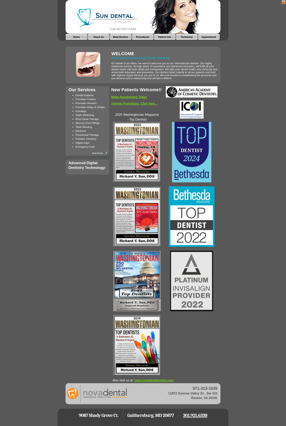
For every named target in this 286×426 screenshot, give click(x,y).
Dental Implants (84, 95)
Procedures (142, 37)
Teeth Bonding (83, 126)
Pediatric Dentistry (85, 138)
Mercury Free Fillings (87, 123)
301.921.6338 (195, 415)
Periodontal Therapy (87, 134)
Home (76, 37)
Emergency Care (85, 146)
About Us (98, 37)
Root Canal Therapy (87, 119)
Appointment (208, 37)
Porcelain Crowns (85, 99)
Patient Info (164, 37)
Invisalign (80, 111)
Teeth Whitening (84, 115)
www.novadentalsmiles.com (154, 380)
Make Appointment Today (129, 97)
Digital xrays (82, 142)
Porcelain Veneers (86, 103)
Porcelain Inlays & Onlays (90, 107)
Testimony (186, 37)
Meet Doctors (120, 37)
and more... (99, 153)
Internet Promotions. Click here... (134, 103)
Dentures (80, 130)
